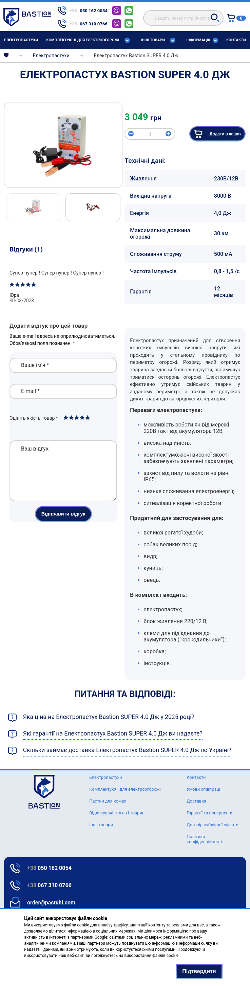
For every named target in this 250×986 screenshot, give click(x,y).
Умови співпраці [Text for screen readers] (203, 789)
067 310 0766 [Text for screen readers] (49, 885)
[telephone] (83, 10)
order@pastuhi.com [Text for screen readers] (51, 902)
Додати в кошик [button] (217, 134)
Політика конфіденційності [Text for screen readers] (204, 839)
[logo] (44, 792)
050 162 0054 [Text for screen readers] (49, 868)
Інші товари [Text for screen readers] (153, 40)
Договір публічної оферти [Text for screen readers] (212, 824)
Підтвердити (199, 971)
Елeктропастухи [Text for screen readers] (21, 40)
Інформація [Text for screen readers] (198, 40)
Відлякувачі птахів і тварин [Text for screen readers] (117, 812)
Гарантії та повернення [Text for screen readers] (210, 812)
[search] (183, 18)
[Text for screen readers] (27, 24)
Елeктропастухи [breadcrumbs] (51, 56)
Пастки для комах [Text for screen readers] (107, 801)
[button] (215, 18)
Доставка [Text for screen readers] (196, 801)
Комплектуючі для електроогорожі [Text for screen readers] (82, 40)
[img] (63, 145)
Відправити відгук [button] (63, 524)
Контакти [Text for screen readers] (236, 40)
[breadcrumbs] (6, 55)
